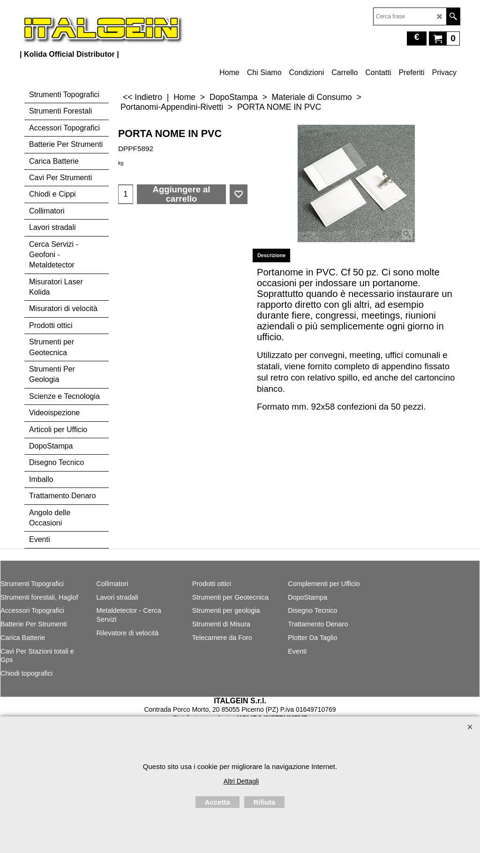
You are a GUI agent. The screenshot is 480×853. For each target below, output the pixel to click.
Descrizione (271, 255)
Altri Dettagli (241, 781)
